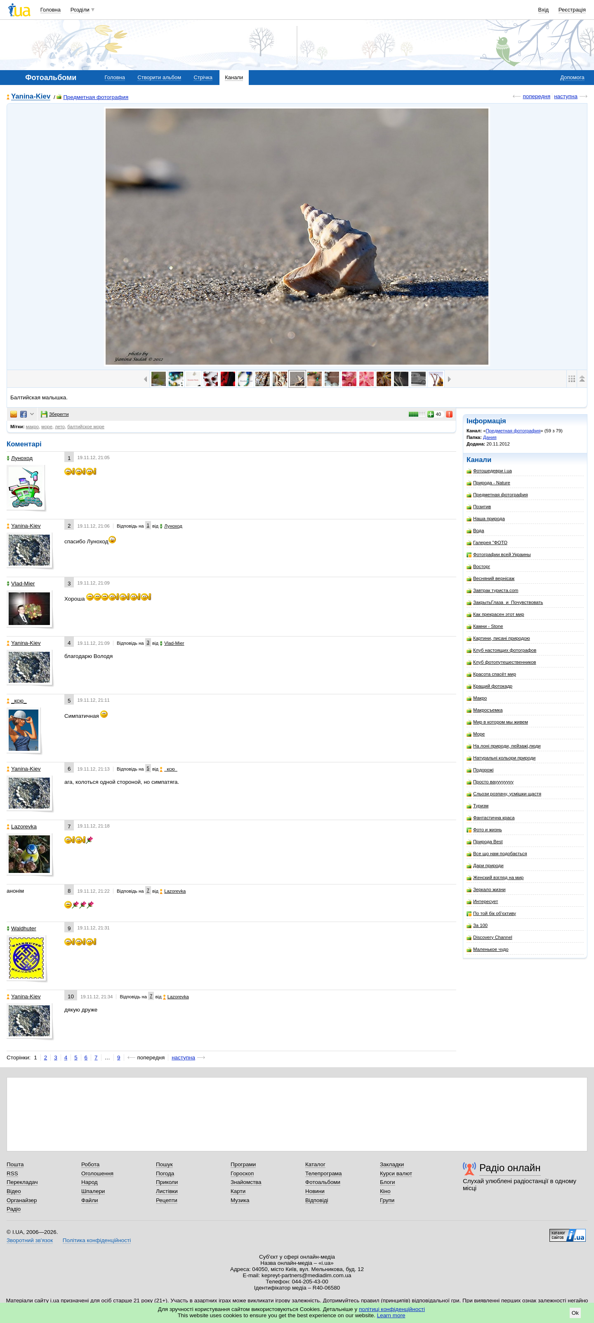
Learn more (391, 1315)
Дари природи (485, 865)
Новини (315, 1191)
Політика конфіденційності (97, 1240)
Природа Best (485, 841)
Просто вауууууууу (490, 782)
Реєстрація (572, 10)
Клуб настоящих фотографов (501, 650)
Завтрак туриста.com (492, 590)
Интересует (482, 901)
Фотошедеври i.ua (489, 471)
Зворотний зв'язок (30, 1240)
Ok (575, 1313)
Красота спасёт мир (491, 674)
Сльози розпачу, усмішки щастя (504, 794)
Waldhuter (21, 928)
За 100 (477, 925)
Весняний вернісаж (490, 578)
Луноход (20, 458)
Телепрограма (323, 1173)
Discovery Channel (489, 937)
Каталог (315, 1164)
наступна (566, 96)
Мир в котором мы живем (497, 722)
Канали (234, 77)
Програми (243, 1164)
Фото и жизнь (484, 829)
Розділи (80, 10)
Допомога (572, 77)
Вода (475, 530)
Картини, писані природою (498, 638)
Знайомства (246, 1182)
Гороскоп (242, 1173)
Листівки (167, 1191)
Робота (90, 1164)
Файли (89, 1200)
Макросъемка (484, 710)
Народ (89, 1182)
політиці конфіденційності (392, 1309)
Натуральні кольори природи (501, 758)
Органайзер (22, 1200)
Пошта (15, 1164)
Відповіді (316, 1200)
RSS (12, 1173)
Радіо (14, 1209)
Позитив (479, 506)
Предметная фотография (92, 97)
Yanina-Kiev (30, 96)
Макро (477, 698)
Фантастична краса (490, 818)
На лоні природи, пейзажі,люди (504, 746)
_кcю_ (17, 701)
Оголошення (97, 1173)
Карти (238, 1191)
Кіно (385, 1191)
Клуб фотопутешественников (501, 662)
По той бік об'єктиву (491, 913)
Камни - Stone (485, 626)
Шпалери (93, 1191)
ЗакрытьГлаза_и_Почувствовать (505, 602)
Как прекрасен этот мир (495, 614)
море (46, 426)
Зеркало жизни (486, 889)
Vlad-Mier (21, 583)
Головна (50, 10)
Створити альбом (159, 77)
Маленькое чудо (488, 949)
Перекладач (22, 1182)
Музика (240, 1200)
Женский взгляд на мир (495, 877)
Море (476, 734)
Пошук (164, 1164)
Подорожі (480, 770)
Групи (387, 1200)
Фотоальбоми (322, 1182)
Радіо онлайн (510, 1167)
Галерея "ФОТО (487, 542)
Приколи (167, 1182)
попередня (536, 96)
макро (32, 426)
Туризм (477, 806)
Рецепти (166, 1200)
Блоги (387, 1182)
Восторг (478, 566)
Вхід (543, 10)
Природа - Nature (488, 483)
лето (60, 426)
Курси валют (396, 1173)
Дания (490, 437)
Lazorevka (22, 826)
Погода (165, 1173)
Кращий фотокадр (489, 686)
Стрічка (202, 77)
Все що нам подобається (497, 853)
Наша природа (486, 518)
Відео (14, 1191)
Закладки (392, 1164)
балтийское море (85, 426)
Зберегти (55, 414)
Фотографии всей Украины (499, 554)
